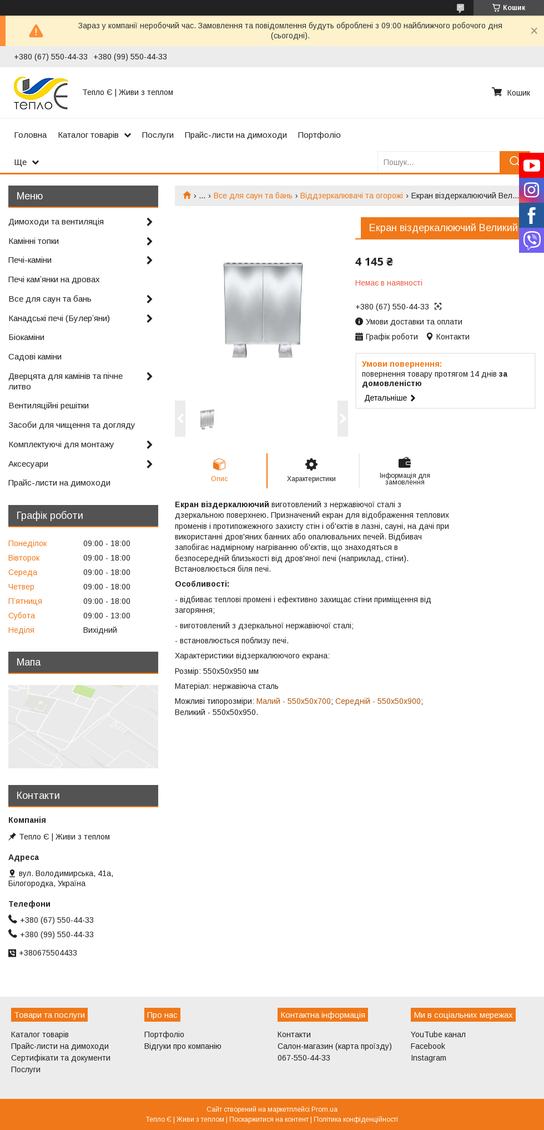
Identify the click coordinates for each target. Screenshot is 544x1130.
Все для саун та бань (253, 195)
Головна (30, 134)
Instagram (428, 1057)
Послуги (158, 134)
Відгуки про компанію (182, 1046)
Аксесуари (28, 463)
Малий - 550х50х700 (293, 701)
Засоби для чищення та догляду (71, 424)
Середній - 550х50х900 (378, 701)
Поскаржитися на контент (269, 1119)
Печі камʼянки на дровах (54, 279)
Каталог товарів (88, 134)
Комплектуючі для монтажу (61, 444)
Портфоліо (319, 134)
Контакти (294, 1034)
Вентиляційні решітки (48, 405)
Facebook (428, 1046)
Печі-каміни (30, 259)
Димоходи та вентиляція (56, 221)
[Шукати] (515, 162)
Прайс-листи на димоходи (236, 134)
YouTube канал (438, 1034)
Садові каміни (35, 356)
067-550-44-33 (304, 1057)
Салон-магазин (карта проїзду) (335, 1046)
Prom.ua (324, 1109)
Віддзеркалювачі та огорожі (351, 195)
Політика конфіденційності (356, 1119)
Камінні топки (33, 241)
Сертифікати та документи (60, 1057)
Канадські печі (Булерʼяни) (59, 318)
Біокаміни (26, 337)
